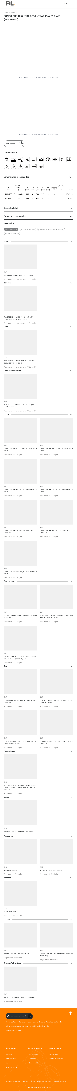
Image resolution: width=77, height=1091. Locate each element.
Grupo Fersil (32, 1059)
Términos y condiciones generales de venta (20, 1082)
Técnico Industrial (11, 1067)
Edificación (9, 1054)
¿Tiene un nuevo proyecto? (19, 1016)
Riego (7, 1063)
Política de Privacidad (44, 1082)
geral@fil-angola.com (13, 1030)
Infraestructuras (11, 1059)
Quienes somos (33, 1054)
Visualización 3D (14, 143)
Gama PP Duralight (10, 12)
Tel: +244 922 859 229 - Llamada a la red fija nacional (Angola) (27, 1026)
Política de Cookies (60, 1082)
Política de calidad (33, 1063)
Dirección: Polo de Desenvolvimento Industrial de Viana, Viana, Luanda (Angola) (34, 1022)
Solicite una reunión (56, 1059)
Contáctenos (53, 1054)
